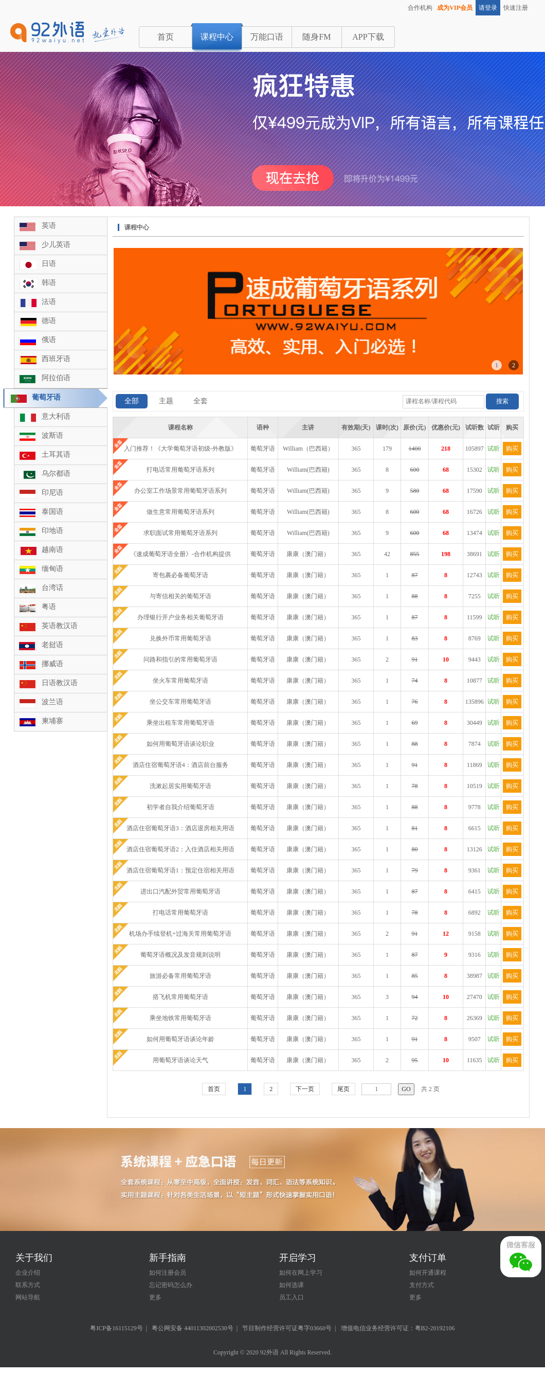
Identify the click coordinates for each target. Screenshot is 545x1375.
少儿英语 (56, 244)
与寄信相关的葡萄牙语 (180, 596)
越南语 (52, 549)
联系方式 (27, 1285)
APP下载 (368, 36)
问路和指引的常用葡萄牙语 (180, 659)
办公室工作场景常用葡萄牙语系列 (180, 490)
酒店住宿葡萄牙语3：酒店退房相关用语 (180, 828)
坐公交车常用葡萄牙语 (180, 701)
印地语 (52, 530)
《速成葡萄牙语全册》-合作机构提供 (180, 554)
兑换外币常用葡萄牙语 (180, 638)
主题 (166, 401)
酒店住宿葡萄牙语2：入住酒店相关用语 (180, 849)
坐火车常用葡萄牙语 (180, 680)
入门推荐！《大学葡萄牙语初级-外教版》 (180, 448)
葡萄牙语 (46, 397)
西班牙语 (56, 359)
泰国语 (52, 511)
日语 (49, 263)
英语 (49, 225)
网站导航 (27, 1297)
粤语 (49, 607)
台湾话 (52, 588)
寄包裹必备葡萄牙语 (180, 575)
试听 (493, 448)
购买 (512, 448)
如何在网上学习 (300, 1272)
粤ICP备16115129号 (116, 1328)
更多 (155, 1297)
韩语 (49, 283)
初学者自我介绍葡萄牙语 (180, 807)
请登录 (488, 7)
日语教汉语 (60, 683)
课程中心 (217, 36)
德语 (49, 321)
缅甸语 (52, 569)
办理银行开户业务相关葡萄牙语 (180, 617)
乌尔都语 (56, 473)
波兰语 (52, 702)
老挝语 (52, 645)
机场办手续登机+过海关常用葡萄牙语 (180, 933)
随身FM (316, 36)
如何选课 (291, 1285)
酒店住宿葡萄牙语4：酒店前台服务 (180, 765)
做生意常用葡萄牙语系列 (180, 511)
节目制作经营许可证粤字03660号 (287, 1328)
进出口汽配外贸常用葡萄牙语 (180, 891)
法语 (49, 302)
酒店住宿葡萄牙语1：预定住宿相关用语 (180, 870)
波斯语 (52, 435)
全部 (131, 401)
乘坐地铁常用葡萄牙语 (180, 1018)
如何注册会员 (167, 1272)
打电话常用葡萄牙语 (180, 912)
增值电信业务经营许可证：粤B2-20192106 (398, 1328)
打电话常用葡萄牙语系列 (180, 469)
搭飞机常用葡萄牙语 (180, 997)
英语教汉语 (60, 626)
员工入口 (291, 1297)
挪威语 (52, 664)
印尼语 (52, 492)
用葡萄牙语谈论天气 (180, 1060)
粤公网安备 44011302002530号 (192, 1328)
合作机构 (420, 7)
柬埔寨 (52, 721)
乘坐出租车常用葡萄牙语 (180, 722)
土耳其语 (56, 454)
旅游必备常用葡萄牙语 (180, 975)
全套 (200, 401)
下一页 (305, 1089)
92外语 (269, 1352)
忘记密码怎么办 (170, 1285)
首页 (165, 36)
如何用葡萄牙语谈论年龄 (180, 1039)
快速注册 (515, 7)
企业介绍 (27, 1272)
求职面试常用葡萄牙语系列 (180, 533)
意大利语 (56, 416)
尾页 (343, 1089)
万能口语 (266, 36)
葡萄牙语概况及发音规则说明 (180, 954)
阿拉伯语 (56, 378)
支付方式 (421, 1285)
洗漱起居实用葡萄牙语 (180, 786)
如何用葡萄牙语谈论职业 (180, 743)
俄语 (49, 340)
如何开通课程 (427, 1272)
